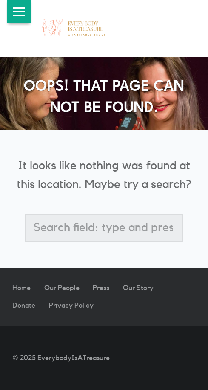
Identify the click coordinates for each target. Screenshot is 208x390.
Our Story (138, 287)
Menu (19, 11)
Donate (23, 305)
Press (101, 287)
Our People (62, 287)
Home (21, 287)
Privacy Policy (71, 305)
